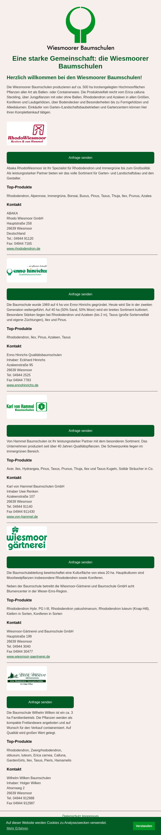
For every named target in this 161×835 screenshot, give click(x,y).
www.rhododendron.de (23, 248)
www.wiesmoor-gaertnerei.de (28, 656)
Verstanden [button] (144, 826)
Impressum (90, 816)
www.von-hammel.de (22, 516)
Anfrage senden (80, 157)
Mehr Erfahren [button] (17, 828)
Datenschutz (71, 816)
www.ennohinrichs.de (22, 385)
